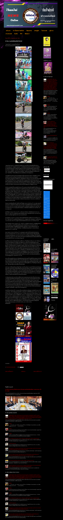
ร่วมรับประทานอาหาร (12, 443)
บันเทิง (16, 33)
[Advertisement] (23, 379)
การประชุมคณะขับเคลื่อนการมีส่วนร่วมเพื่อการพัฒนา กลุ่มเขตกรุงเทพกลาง (21, 460)
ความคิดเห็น (46, 171)
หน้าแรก (8, 30)
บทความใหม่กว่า (9, 371)
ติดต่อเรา (27, 33)
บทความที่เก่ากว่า (37, 371)
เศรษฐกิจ (36, 30)
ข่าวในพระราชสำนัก (18, 30)
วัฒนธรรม (29, 30)
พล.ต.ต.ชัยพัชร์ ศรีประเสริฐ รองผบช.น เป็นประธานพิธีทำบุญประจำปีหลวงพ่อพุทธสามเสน (24, 438)
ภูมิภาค (51, 30)
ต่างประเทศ (9, 33)
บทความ (46, 169)
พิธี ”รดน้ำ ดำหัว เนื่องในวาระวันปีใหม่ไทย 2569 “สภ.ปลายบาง (52, 158)
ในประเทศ (44, 30)
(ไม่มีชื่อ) (10, 423)
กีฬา (21, 33)
